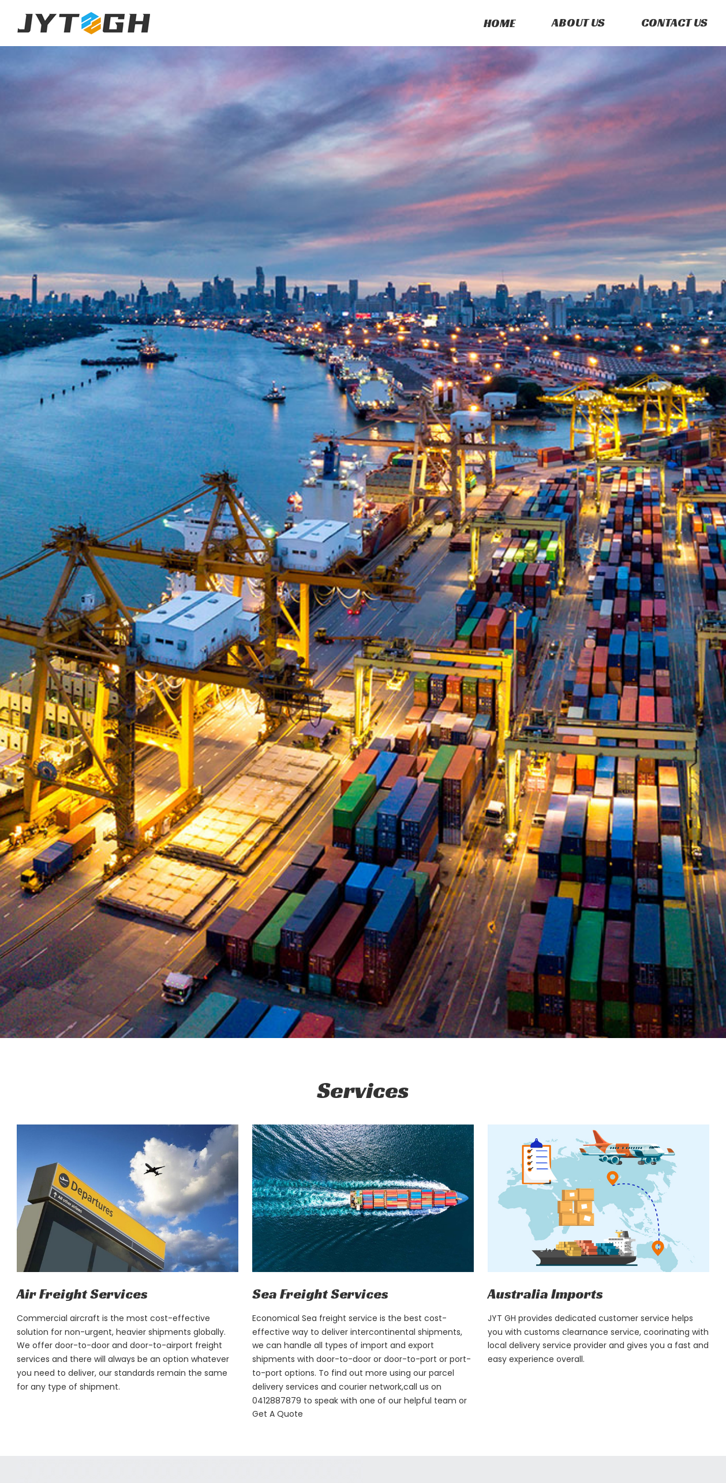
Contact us (674, 22)
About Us (578, 22)
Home (499, 23)
